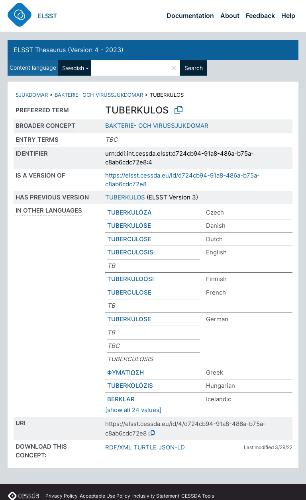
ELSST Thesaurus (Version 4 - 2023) (69, 50)
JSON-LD (172, 447)
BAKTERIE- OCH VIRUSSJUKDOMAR (99, 95)
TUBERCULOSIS (130, 252)
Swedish (73, 67)
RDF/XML (118, 447)
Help (288, 16)
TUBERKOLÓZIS (130, 385)
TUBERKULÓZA (129, 212)
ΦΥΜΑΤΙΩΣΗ (125, 372)
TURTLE (145, 447)
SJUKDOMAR (32, 95)
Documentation (190, 16)
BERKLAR (121, 399)
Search (193, 67)
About (229, 16)
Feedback (260, 16)
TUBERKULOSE (129, 225)
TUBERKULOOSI (130, 279)
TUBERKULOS (125, 197)
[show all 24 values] (133, 410)
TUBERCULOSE (129, 239)
